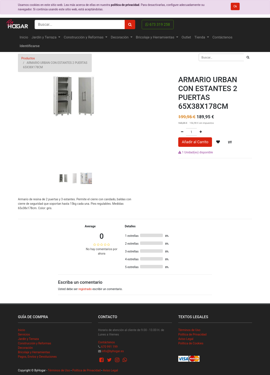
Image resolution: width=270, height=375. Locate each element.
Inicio (21, 330)
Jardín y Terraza (28, 339)
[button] (26, 117)
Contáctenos (106, 342)
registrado (85, 289)
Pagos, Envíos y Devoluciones (37, 356)
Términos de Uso (189, 330)
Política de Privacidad (192, 334)
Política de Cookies (190, 343)
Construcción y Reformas (34, 343)
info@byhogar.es (113, 351)
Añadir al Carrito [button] (195, 142)
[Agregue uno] (201, 132)
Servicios (24, 334)
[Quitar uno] (182, 132)
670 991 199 (109, 346)
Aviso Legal (185, 339)
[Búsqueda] (248, 57)
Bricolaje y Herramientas (34, 352)
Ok (235, 6)
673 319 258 (157, 24)
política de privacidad (125, 5)
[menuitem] (24, 37)
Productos (28, 58)
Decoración (25, 347)
